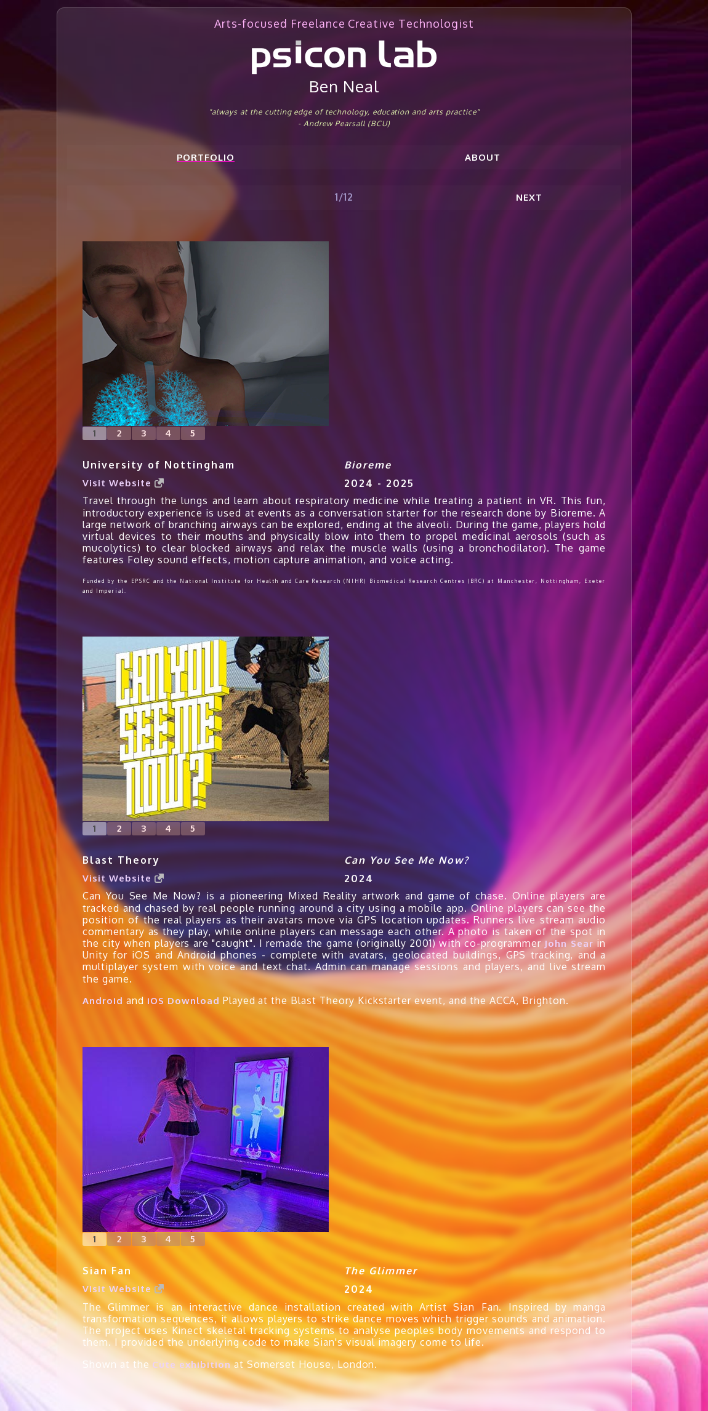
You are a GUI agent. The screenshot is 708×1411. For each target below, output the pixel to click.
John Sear (568, 943)
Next (529, 197)
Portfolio (206, 157)
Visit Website (123, 483)
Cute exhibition (191, 1364)
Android (102, 1001)
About (483, 157)
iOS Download (183, 1001)
